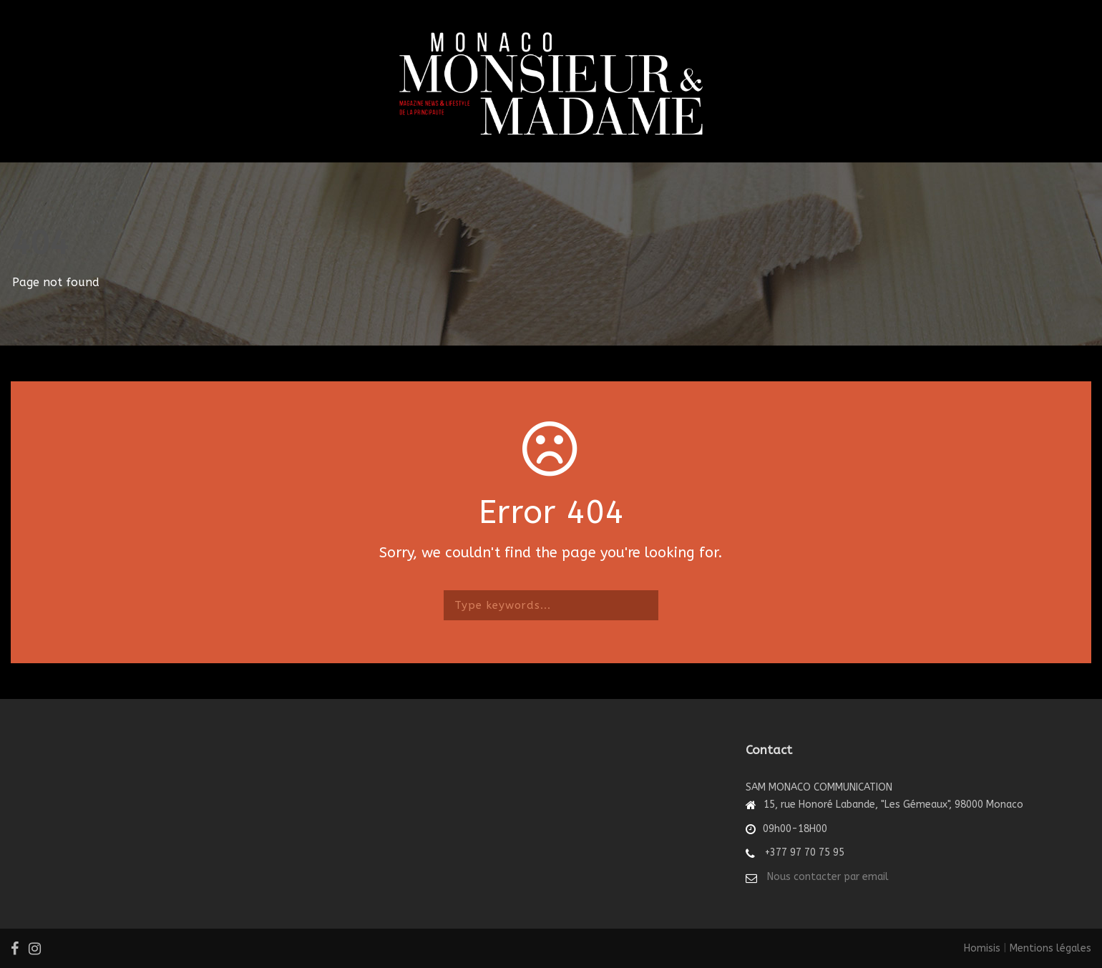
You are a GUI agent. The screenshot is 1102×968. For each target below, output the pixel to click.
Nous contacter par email (828, 877)
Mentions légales (1050, 948)
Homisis (982, 948)
